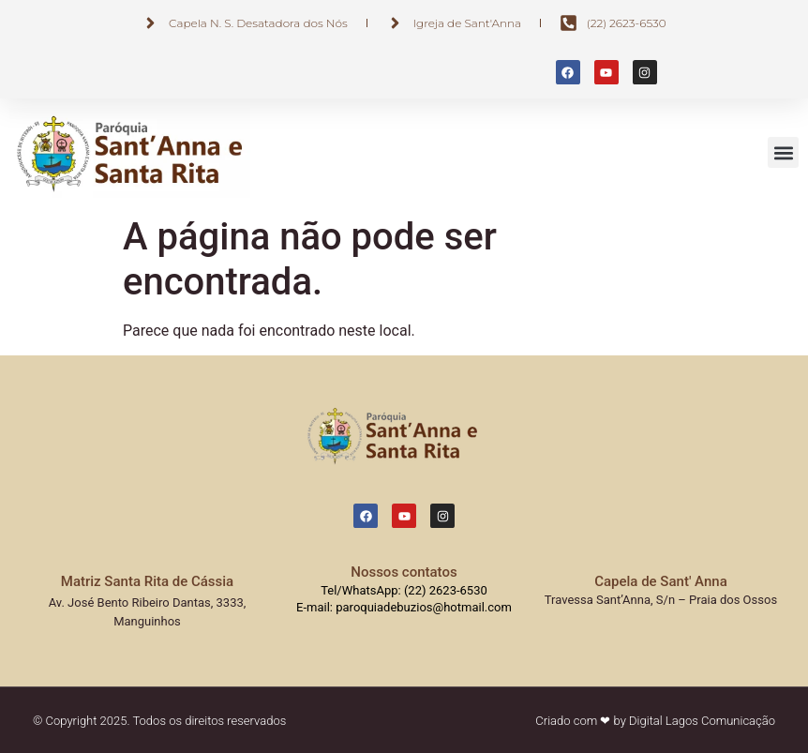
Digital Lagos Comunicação (702, 721)
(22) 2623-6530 (445, 590)
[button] (783, 152)
